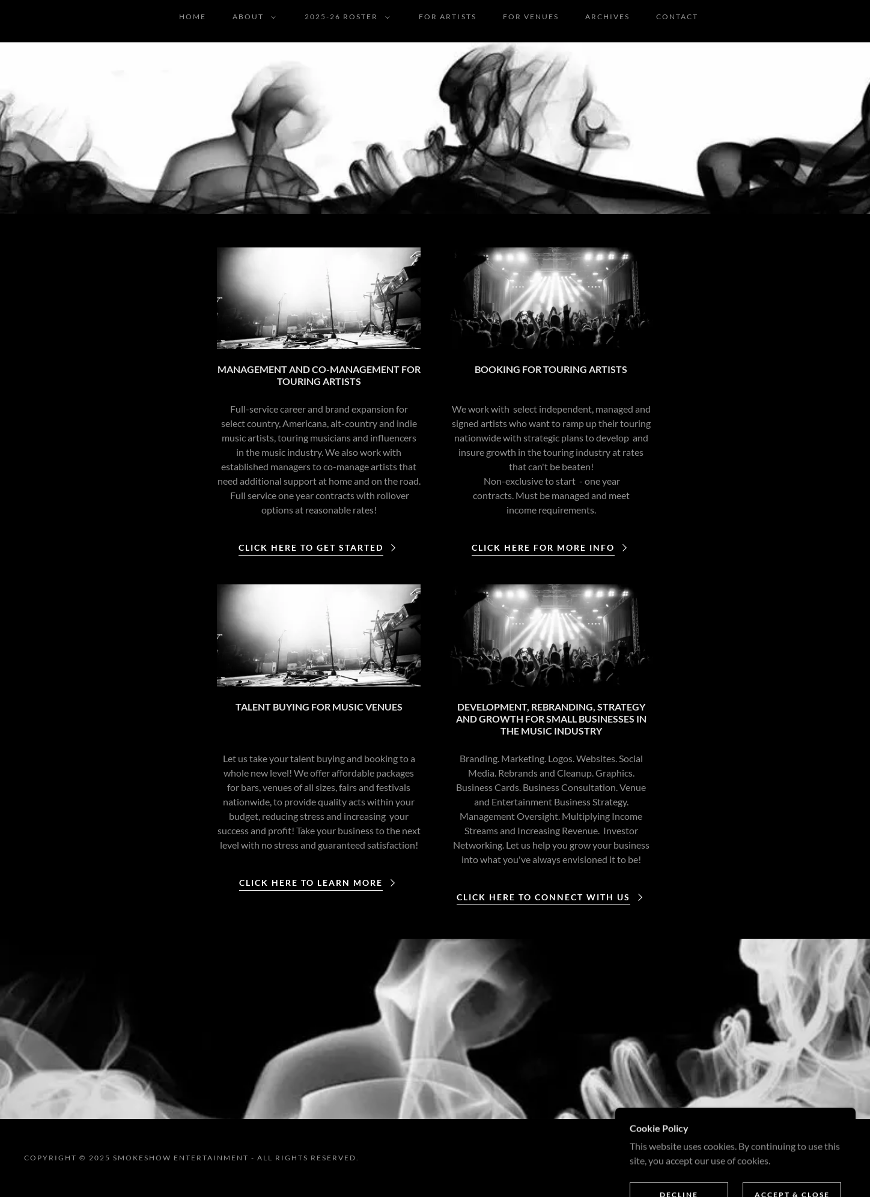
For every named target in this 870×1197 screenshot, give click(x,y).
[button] (251, 17)
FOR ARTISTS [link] (447, 16)
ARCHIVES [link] (607, 16)
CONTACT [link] (677, 16)
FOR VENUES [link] (531, 16)
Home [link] (192, 16)
